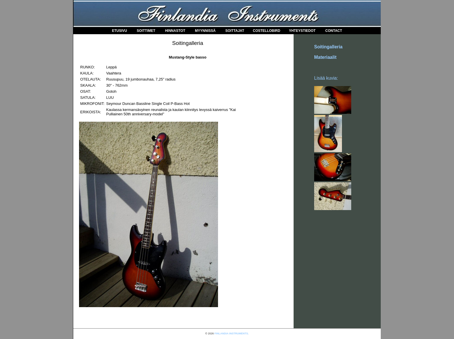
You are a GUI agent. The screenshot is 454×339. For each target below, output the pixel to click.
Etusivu (119, 31)
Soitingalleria (328, 46)
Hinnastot (175, 31)
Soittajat (234, 31)
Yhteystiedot (302, 31)
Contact (333, 31)
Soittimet (146, 31)
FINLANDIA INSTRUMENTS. (232, 333)
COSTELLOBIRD (266, 31)
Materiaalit (325, 57)
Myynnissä (205, 31)
